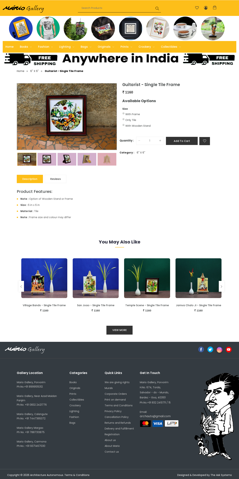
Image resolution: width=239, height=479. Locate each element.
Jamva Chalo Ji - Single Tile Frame (198, 305)
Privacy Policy (113, 411)
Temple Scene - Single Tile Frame (147, 305)
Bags (86, 47)
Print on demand (115, 399)
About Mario (112, 446)
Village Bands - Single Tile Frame (44, 305)
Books (26, 47)
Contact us (112, 452)
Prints (126, 47)
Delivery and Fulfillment (119, 428)
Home (9, 47)
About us (110, 440)
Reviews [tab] (55, 179)
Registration (112, 434)
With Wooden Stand (138, 126)
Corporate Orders (116, 394)
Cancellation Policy (117, 417)
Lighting (66, 47)
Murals (109, 388)
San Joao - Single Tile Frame (95, 305)
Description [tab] (29, 179)
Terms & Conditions (76, 475)
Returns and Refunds (118, 423)
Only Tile (130, 120)
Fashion (45, 47)
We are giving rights (117, 382)
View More (119, 330)
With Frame (132, 114)
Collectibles (171, 47)
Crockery (147, 47)
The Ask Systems (221, 475)
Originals (106, 47)
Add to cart (182, 141)
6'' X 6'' (36, 71)
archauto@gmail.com (155, 416)
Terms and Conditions (119, 405)
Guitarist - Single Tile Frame (64, 71)
